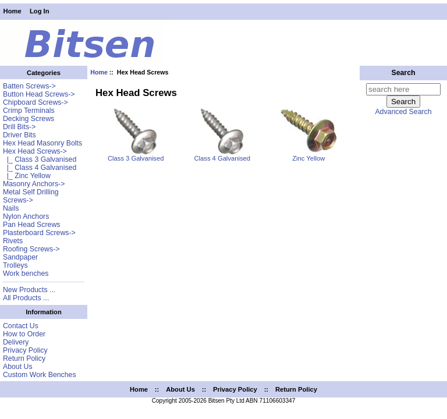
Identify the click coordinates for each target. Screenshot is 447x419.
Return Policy (24, 358)
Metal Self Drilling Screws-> (31, 196)
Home (12, 11)
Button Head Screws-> (39, 94)
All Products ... (26, 298)
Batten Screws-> (29, 86)
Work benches (25, 273)
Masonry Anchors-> (34, 184)
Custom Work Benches (39, 375)
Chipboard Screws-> (35, 102)
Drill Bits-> (19, 127)
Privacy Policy (25, 350)
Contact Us (20, 326)
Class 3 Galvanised (136, 155)
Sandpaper (20, 257)
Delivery (16, 342)
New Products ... (29, 290)
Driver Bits (19, 135)
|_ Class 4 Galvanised (39, 168)
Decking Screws (28, 119)
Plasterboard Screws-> (39, 233)
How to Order (24, 334)
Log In (39, 11)
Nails (11, 208)
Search (403, 73)
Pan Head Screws (32, 225)
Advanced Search (403, 112)
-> (35, 151)
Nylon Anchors (26, 216)
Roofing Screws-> (31, 249)
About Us (18, 367)
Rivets (13, 241)
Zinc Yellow (308, 155)
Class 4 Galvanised (222, 155)
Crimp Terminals (29, 110)
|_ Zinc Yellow (27, 176)
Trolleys (15, 265)
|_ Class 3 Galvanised (39, 159)
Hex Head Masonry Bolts (42, 143)
